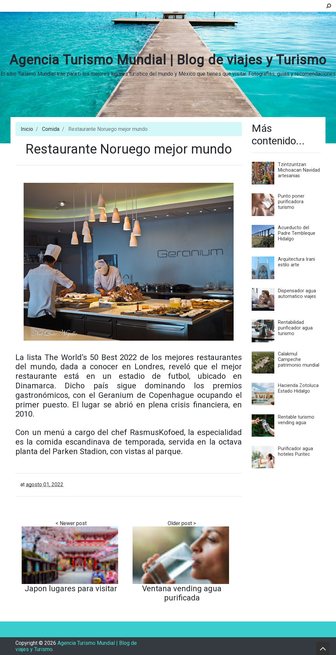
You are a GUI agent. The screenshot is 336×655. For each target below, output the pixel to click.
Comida (50, 129)
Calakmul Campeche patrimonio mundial (298, 359)
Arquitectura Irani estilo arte (296, 262)
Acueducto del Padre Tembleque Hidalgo (296, 233)
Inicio (27, 129)
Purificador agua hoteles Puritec (295, 451)
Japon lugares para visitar (71, 588)
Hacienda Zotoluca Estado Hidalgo (298, 388)
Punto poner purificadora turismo (291, 201)
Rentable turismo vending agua (296, 419)
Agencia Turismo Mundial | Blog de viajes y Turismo (168, 60)
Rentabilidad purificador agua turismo (295, 328)
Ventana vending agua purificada (181, 593)
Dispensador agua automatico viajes (297, 293)
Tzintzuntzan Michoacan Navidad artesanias (299, 170)
